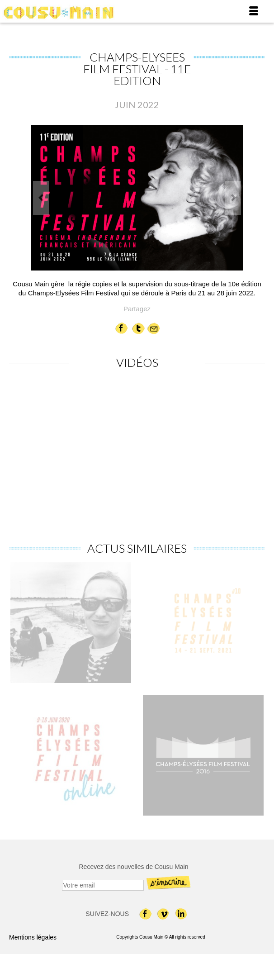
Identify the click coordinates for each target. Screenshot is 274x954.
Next (233, 198)
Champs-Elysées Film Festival (74, 293)
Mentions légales (33, 937)
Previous (41, 198)
